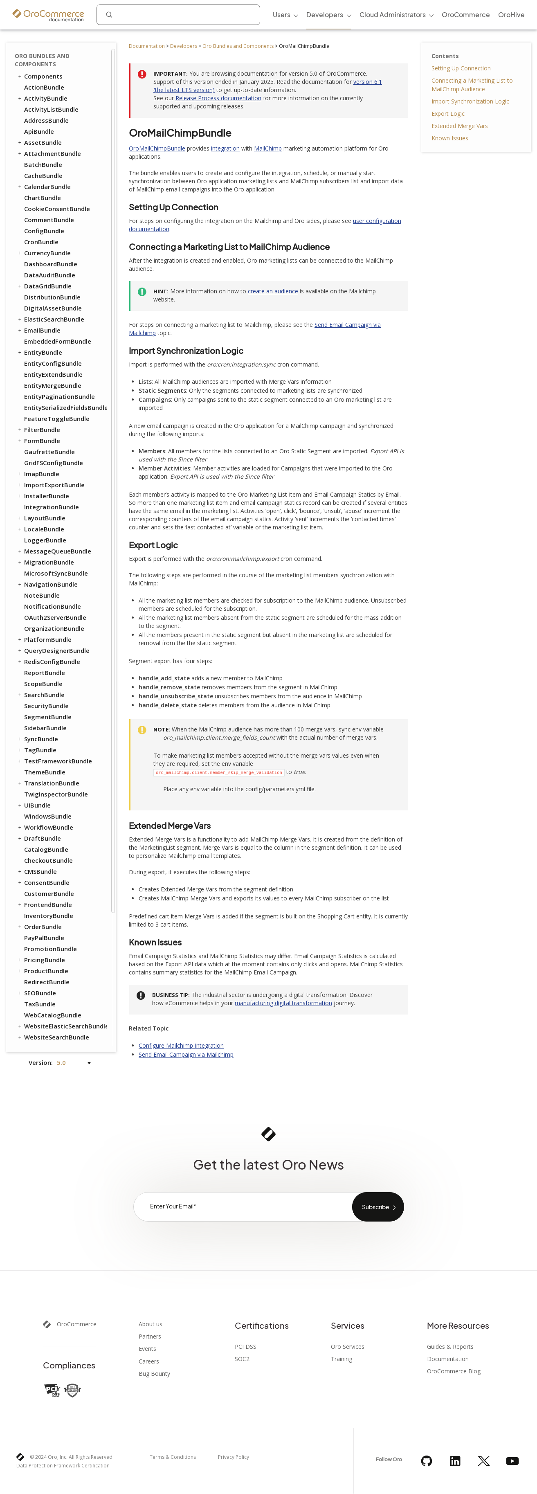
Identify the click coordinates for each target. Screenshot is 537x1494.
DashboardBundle (50, 111)
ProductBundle (42, 818)
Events (147, 1348)
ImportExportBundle (51, 332)
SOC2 (242, 1359)
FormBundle (38, 288)
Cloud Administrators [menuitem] (392, 14)
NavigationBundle (47, 431)
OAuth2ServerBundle (55, 464)
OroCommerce (77, 1324)
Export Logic (448, 113)
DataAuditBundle (49, 122)
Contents (445, 56)
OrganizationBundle (54, 475)
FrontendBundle (44, 751)
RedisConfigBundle (48, 508)
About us (150, 1324)
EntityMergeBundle (52, 232)
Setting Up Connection (461, 68)
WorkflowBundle (45, 674)
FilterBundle (38, 276)
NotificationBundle (52, 453)
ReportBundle (44, 519)
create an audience (273, 291)
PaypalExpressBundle (55, 1028)
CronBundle (41, 89)
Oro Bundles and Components (238, 46)
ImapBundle (38, 321)
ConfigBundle (44, 78)
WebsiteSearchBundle (53, 884)
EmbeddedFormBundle (57, 188)
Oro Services (347, 1346)
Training (341, 1359)
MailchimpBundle (49, 1005)
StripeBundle (43, 1039)
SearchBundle (41, 542)
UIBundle (34, 652)
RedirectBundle (47, 829)
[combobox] (178, 15)
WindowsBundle (48, 663)
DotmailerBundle (49, 961)
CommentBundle (49, 67)
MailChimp (268, 148)
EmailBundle (39, 177)
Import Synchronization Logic (470, 101)
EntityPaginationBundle (59, 243)
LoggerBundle (45, 387)
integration (225, 148)
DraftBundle (39, 685)
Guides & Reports (450, 1346)
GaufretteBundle (49, 299)
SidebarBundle (45, 575)
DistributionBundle (52, 144)
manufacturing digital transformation (283, 1003)
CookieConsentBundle (57, 56)
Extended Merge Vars (459, 126)
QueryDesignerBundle (53, 497)
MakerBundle (43, 1017)
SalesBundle (42, 928)
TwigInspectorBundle (56, 641)
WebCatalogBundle (52, 862)
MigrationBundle (45, 409)
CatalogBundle (46, 696)
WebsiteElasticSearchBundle (61, 873)
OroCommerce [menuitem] (466, 14)
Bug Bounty (154, 1373)
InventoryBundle (48, 762)
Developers (183, 46)
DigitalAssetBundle (53, 155)
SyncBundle (37, 586)
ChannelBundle (46, 917)
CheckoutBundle (48, 707)
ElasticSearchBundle (50, 166)
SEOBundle (36, 840)
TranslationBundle (48, 630)
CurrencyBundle (44, 100)
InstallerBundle (43, 343)
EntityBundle (39, 199)
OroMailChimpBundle (157, 148)
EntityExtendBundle (53, 221)
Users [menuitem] (281, 14)
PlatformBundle (44, 486)
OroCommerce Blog (454, 1371)
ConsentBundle (43, 729)
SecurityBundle (46, 553)
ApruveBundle (44, 939)
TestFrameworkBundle (54, 608)
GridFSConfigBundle (53, 310)
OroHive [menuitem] (511, 14)
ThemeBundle (44, 619)
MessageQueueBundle (54, 398)
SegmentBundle (48, 564)
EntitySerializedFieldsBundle (65, 254)
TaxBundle (40, 851)
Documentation (147, 46)
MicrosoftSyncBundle (56, 420)
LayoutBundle (41, 365)
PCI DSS (245, 1346)
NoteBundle (42, 442)
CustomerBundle (49, 740)
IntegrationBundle (51, 354)
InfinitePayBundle (50, 994)
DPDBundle (40, 972)
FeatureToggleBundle (57, 265)
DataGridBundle (44, 133)
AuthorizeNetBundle (54, 950)
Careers (149, 1361)
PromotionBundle (50, 796)
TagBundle (36, 597)
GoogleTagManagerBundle (64, 983)
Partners (150, 1336)
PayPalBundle (44, 785)
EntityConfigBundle (53, 210)
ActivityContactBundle (58, 895)
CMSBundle (37, 718)
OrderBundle (39, 774)
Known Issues (449, 138)
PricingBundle (41, 807)
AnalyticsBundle (48, 906)
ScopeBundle (43, 530)
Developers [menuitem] (324, 14)
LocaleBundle (40, 376)
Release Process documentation (218, 98)
